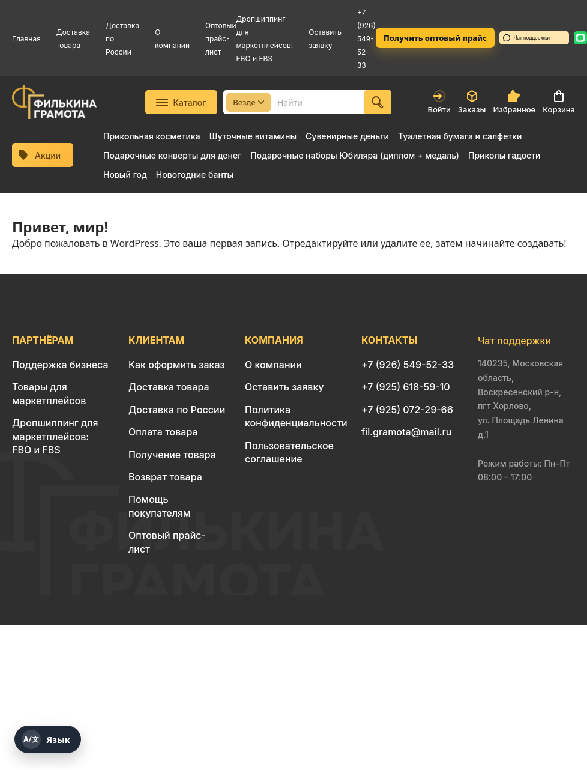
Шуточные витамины (253, 136)
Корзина (559, 102)
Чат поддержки (526, 37)
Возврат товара (165, 477)
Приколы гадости (504, 155)
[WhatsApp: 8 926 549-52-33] (580, 37)
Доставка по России (176, 410)
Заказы (472, 102)
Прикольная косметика (151, 136)
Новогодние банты (194, 174)
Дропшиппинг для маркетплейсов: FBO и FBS (55, 436)
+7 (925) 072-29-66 (407, 410)
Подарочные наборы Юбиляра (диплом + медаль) (354, 155)
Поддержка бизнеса (60, 365)
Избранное (514, 102)
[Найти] (377, 102)
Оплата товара (163, 432)
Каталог (181, 102)
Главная (26, 38)
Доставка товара (168, 387)
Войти (438, 102)
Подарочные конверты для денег (172, 155)
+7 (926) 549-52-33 (366, 39)
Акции (40, 155)
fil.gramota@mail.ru (406, 432)
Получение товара (172, 455)
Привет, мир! (60, 227)
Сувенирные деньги (347, 136)
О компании (273, 365)
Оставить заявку (284, 387)
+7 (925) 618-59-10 (405, 387)
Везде (248, 102)
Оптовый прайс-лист (220, 38)
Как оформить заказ (176, 365)
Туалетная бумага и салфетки (460, 136)
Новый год (125, 174)
